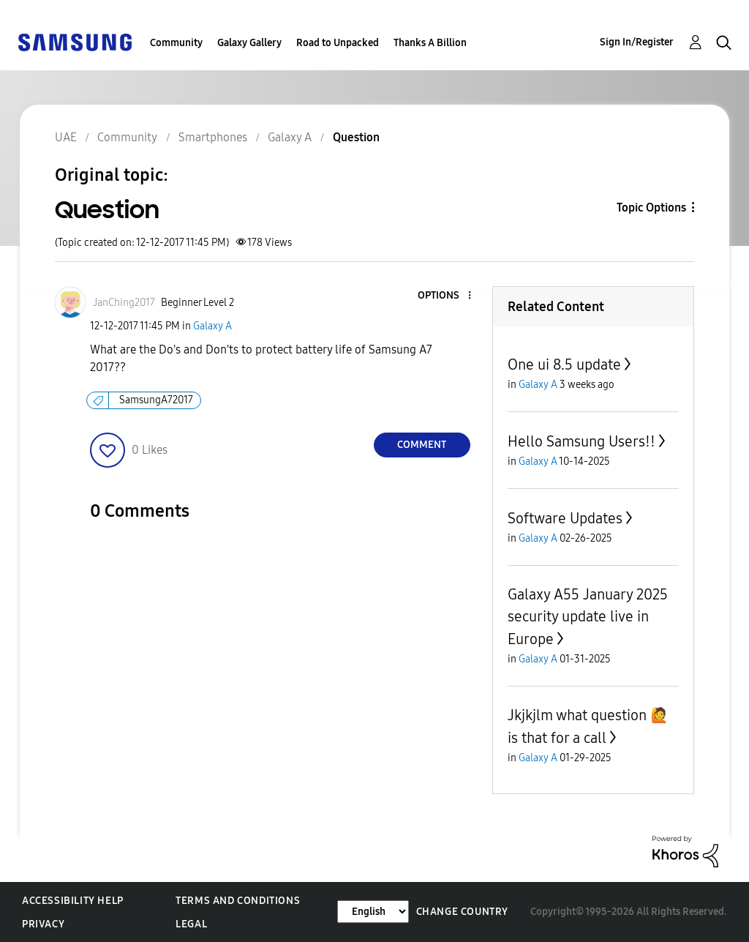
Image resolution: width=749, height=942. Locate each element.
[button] (444, 296)
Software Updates (565, 518)
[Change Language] (373, 911)
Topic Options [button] (651, 207)
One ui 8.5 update (564, 364)
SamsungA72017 (156, 400)
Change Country (462, 911)
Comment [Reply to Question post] (421, 444)
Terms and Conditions (238, 900)
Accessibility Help (73, 900)
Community (176, 43)
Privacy (43, 924)
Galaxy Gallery (249, 43)
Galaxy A (212, 326)
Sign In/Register (637, 42)
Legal (191, 924)
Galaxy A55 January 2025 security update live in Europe (588, 617)
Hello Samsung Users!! (581, 441)
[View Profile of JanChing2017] (124, 302)
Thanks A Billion (430, 43)
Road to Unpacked (337, 43)
